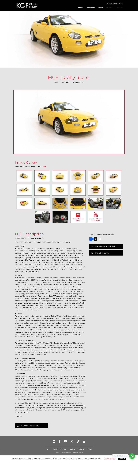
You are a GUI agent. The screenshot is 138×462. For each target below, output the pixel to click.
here (44, 166)
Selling (100, 7)
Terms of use (66, 452)
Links (57, 452)
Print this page (102, 253)
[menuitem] (81, 7)
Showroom (90, 7)
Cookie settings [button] (110, 459)
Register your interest (105, 246)
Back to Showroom (30, 426)
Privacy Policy (78, 452)
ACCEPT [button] (122, 458)
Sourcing (110, 7)
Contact (120, 7)
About (80, 7)
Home (48, 449)
